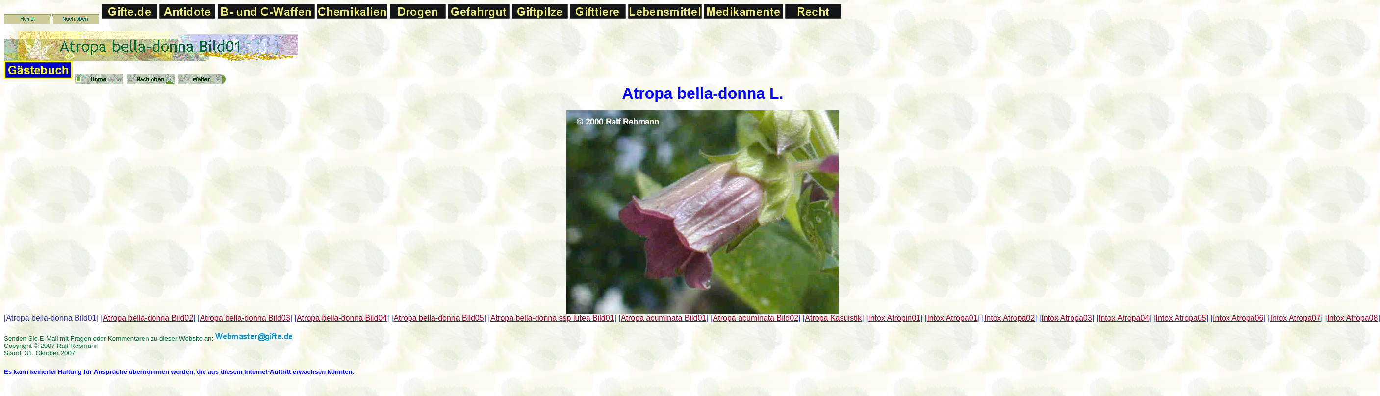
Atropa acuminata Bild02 (755, 318)
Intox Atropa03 (1066, 318)
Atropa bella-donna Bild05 (438, 318)
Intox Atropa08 (1352, 318)
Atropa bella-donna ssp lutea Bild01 (552, 318)
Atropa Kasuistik (833, 318)
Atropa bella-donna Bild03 (245, 318)
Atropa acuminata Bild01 (663, 318)
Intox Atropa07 (1295, 318)
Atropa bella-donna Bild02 (148, 318)
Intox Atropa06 (1238, 318)
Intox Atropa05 (1181, 318)
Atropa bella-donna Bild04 (342, 318)
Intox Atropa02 (1009, 318)
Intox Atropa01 (952, 318)
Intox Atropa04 (1124, 318)
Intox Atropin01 (894, 318)
